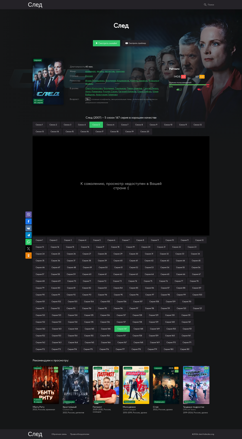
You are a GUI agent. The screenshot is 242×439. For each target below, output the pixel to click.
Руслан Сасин (110, 91)
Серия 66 (180, 274)
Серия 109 (170, 301)
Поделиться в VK (28, 228)
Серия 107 (138, 301)
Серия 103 (72, 301)
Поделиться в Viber (28, 215)
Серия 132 (40, 322)
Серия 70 (71, 281)
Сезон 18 (114, 131)
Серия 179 (152, 349)
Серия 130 (170, 315)
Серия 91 (56, 294)
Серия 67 (196, 274)
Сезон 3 (67, 125)
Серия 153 (56, 335)
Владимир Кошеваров (117, 80)
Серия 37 (71, 260)
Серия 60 (86, 274)
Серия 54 (164, 267)
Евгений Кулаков (127, 91)
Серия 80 (55, 288)
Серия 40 (118, 260)
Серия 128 (137, 315)
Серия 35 (40, 260)
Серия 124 (72, 315)
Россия (89, 76)
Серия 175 (88, 349)
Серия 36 (55, 260)
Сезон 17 (99, 131)
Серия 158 (137, 335)
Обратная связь (59, 434)
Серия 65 (165, 274)
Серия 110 (186, 301)
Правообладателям (79, 434)
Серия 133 (56, 322)
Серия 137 (121, 322)
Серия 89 (196, 288)
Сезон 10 (168, 125)
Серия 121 (197, 308)
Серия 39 (102, 260)
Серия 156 (105, 335)
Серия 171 (187, 342)
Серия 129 (153, 315)
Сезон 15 (70, 131)
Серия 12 (199, 240)
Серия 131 (186, 315)
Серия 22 (176, 247)
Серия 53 (149, 267)
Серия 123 (56, 315)
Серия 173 (56, 349)
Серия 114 (86, 308)
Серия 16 (85, 247)
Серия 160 (170, 335)
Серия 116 (118, 308)
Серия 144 (73, 329)
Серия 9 (155, 240)
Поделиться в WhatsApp (28, 242)
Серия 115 (102, 308)
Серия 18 (115, 247)
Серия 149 (155, 329)
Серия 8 (140, 240)
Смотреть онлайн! (108, 43)
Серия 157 (121, 335)
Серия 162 (40, 342)
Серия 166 (106, 342)
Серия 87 (165, 288)
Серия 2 (53, 240)
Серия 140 (170, 322)
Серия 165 (89, 342)
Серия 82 (86, 288)
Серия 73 (117, 281)
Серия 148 (138, 329)
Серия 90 (40, 294)
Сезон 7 (124, 125)
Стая (155, 407)
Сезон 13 (40, 131)
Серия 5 (97, 240)
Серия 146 (106, 329)
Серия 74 (132, 281)
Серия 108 (154, 301)
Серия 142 (40, 329)
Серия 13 (40, 247)
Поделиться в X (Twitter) (28, 249)
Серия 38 (86, 260)
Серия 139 (153, 322)
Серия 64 (149, 274)
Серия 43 (164, 260)
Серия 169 (155, 342)
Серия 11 (184, 240)
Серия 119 (165, 308)
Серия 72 (102, 281)
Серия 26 (71, 254)
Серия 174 (72, 349)
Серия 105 (105, 301)
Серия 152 (40, 335)
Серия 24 (40, 254)
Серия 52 (133, 267)
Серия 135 (89, 322)
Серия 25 (55, 254)
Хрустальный (69, 407)
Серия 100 (197, 294)
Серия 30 (133, 254)
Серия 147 (122, 329)
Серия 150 (171, 329)
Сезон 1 (39, 125)
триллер (120, 71)
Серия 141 (186, 322)
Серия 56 (196, 267)
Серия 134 (72, 322)
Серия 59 (71, 274)
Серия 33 (179, 254)
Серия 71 (87, 281)
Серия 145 (89, 329)
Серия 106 (121, 301)
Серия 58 (55, 274)
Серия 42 (149, 260)
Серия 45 (196, 260)
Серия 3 (68, 240)
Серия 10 (170, 240)
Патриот (97, 407)
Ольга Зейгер (144, 91)
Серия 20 (145, 247)
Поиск (211, 4)
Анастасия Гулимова (107, 94)
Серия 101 (40, 301)
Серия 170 (171, 342)
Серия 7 (126, 240)
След (35, 5)
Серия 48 (71, 267)
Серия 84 (118, 288)
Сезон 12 (198, 125)
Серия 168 (138, 342)
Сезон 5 (96, 125)
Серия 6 (111, 240)
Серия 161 (186, 335)
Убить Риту (38, 407)
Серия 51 (118, 267)
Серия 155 (89, 335)
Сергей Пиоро (150, 88)
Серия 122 (40, 315)
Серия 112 (55, 308)
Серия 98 (165, 294)
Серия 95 (118, 294)
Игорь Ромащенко (95, 80)
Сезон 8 (139, 125)
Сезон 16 (85, 131)
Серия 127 (121, 315)
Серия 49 (87, 267)
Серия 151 (187, 329)
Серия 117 (134, 308)
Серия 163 (56, 342)
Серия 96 (134, 294)
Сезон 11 (183, 125)
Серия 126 (105, 315)
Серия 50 (103, 267)
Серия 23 (192, 247)
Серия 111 (40, 308)
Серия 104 (89, 301)
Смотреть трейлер (137, 43)
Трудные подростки (193, 407)
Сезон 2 (53, 125)
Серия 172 (40, 349)
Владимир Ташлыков (115, 88)
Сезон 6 (110, 125)
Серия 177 (120, 349)
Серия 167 (122, 342)
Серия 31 (149, 254)
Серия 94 (102, 294)
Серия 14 (55, 247)
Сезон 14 (55, 131)
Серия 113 (71, 308)
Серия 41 (133, 260)
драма (100, 71)
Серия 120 (181, 308)
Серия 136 (105, 322)
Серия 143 (56, 329)
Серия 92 (71, 294)
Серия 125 (89, 315)
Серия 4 (82, 240)
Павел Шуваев (134, 88)
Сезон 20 (144, 131)
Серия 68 (40, 281)
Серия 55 (180, 267)
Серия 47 (56, 267)
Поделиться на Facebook (28, 221)
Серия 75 (148, 281)
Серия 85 (133, 288)
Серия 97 (149, 294)
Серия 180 (168, 349)
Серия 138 (137, 322)
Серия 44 (180, 260)
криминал (90, 71)
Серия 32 (164, 254)
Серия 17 (100, 247)
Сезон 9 (153, 125)
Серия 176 (104, 349)
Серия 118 (149, 308)
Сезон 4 (82, 125)
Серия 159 (153, 335)
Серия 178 (136, 349)
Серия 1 (39, 240)
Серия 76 (163, 281)
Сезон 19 (129, 131)
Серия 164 (73, 342)
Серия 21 (161, 247)
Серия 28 (102, 254)
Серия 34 (195, 254)
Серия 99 (181, 294)
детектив (110, 71)
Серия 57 (40, 274)
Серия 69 (56, 281)
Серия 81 (71, 288)
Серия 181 (184, 349)
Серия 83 (102, 288)
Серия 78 (194, 281)
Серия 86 (149, 288)
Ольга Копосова (94, 88)
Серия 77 (179, 281)
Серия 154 (72, 335)
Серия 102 (56, 301)
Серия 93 (86, 294)
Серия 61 (102, 274)
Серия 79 (40, 288)
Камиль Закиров (139, 80)
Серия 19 (130, 247)
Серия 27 (87, 254)
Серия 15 (70, 247)
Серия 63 (133, 274)
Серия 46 (40, 267)
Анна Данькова (93, 91)
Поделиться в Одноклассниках (28, 255)
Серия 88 (180, 288)
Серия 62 (117, 274)
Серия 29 (118, 254)
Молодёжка (129, 407)
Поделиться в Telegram (28, 235)
